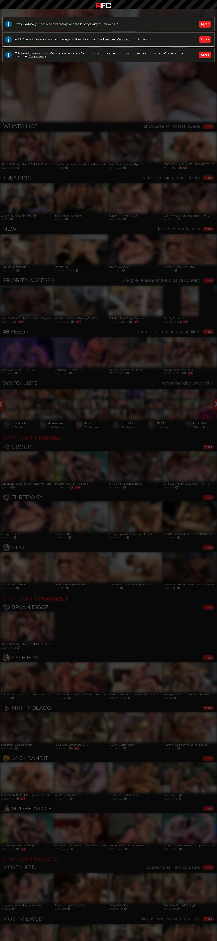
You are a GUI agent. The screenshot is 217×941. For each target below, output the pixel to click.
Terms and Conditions (117, 39)
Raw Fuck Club (103, 5)
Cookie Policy (37, 56)
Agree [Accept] (205, 24)
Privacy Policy (89, 24)
